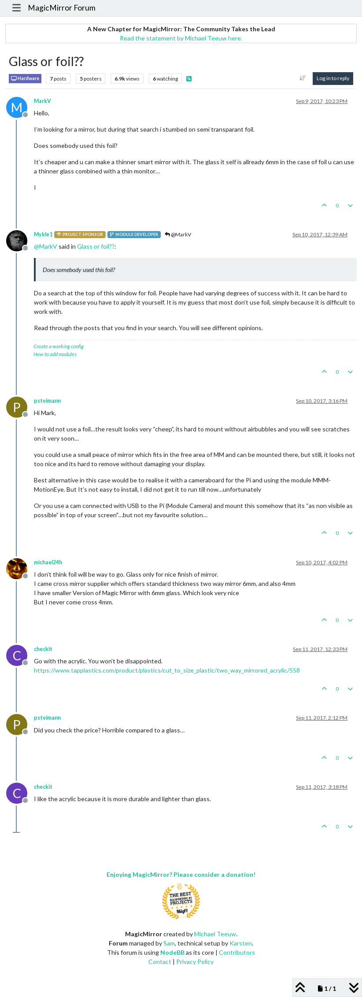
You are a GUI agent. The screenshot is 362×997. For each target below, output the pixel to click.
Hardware (25, 78)
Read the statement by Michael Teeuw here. (181, 38)
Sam (169, 943)
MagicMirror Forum (62, 7)
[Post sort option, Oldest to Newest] (303, 78)
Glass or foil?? (96, 246)
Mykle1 (43, 234)
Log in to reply (333, 78)
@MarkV (178, 234)
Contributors (237, 952)
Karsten (240, 943)
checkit (43, 649)
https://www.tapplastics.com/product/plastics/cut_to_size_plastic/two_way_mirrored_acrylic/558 (167, 670)
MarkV (42, 101)
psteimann (47, 400)
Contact (159, 961)
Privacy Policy (195, 961)
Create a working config (58, 346)
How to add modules (55, 354)
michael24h (48, 562)
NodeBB (172, 952)
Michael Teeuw (215, 934)
